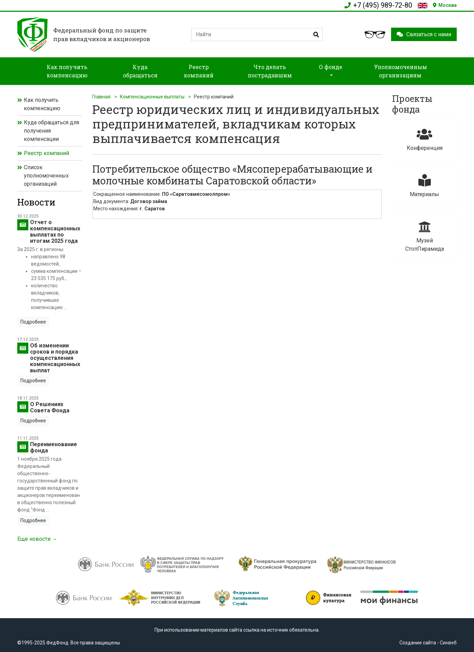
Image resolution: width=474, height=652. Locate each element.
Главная (101, 96)
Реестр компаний (46, 153)
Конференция (424, 139)
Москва (445, 5)
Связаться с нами (424, 34)
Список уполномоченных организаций (46, 175)
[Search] (257, 34)
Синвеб (448, 642)
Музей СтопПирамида (424, 236)
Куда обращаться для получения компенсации (51, 130)
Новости (36, 202)
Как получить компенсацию (42, 104)
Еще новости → (37, 539)
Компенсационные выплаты (152, 96)
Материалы (424, 186)
